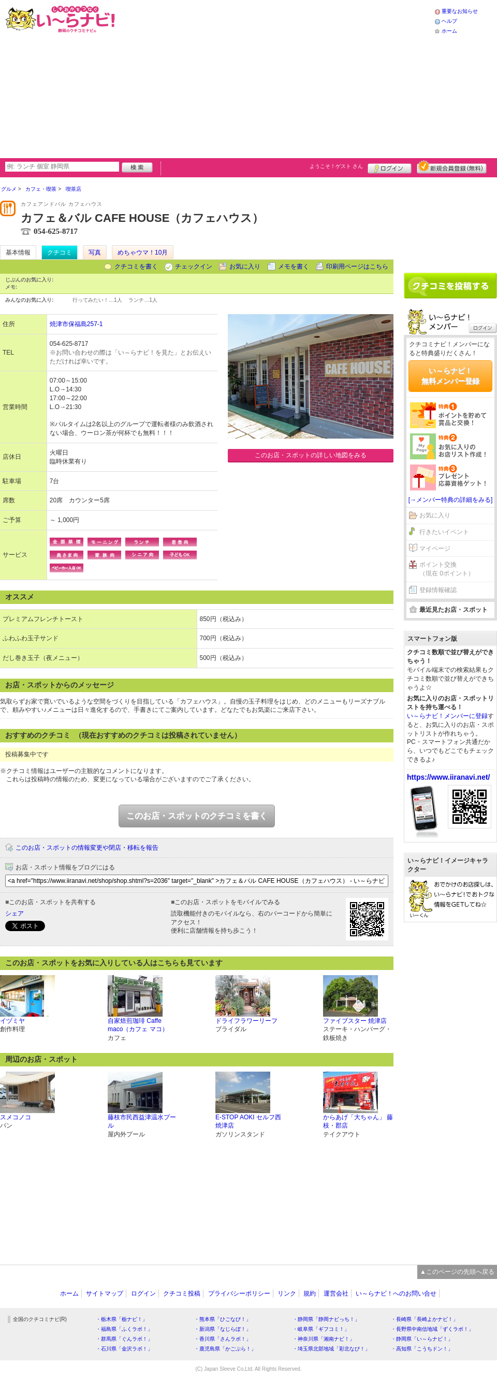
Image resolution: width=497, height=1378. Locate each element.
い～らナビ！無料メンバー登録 (450, 376)
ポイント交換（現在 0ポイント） (446, 569)
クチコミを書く (136, 266)
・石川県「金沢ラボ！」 (124, 1349)
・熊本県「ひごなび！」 (222, 1319)
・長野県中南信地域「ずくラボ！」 (432, 1329)
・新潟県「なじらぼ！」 (222, 1329)
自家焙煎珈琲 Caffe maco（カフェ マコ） (138, 1025)
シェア (14, 913)
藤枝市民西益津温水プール (142, 1122)
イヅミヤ (12, 1020)
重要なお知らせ (460, 11)
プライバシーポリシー (239, 1293)
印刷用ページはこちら (357, 266)
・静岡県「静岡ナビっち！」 (326, 1319)
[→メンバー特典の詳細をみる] (450, 499)
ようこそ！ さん (336, 166)
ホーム (449, 31)
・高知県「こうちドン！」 (422, 1349)
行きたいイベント (444, 532)
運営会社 (336, 1293)
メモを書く (293, 266)
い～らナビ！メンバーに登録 (447, 716)
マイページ (434, 548)
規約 (309, 1293)
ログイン (390, 167)
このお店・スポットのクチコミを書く (196, 815)
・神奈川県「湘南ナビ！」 (324, 1339)
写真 (95, 252)
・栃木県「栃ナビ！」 (122, 1319)
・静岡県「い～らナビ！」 (422, 1339)
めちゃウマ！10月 (143, 252)
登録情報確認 (438, 590)
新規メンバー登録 (452, 167)
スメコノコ (15, 1117)
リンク (286, 1293)
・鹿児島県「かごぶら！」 (225, 1349)
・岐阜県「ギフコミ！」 (321, 1329)
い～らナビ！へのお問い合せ (396, 1293)
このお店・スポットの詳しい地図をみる (311, 455)
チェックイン (193, 266)
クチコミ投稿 (181, 1293)
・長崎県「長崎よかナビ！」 (424, 1319)
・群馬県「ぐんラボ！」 (124, 1339)
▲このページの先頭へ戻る (457, 1271)
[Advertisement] (275, 77)
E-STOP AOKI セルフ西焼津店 (248, 1122)
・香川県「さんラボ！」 (222, 1339)
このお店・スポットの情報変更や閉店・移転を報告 (87, 847)
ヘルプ (449, 21)
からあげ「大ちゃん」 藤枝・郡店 (358, 1122)
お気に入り (244, 266)
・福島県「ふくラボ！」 (124, 1329)
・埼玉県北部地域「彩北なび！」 (331, 1349)
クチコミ (59, 252)
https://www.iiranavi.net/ (448, 777)
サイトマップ (104, 1293)
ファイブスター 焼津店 (355, 1020)
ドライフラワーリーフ (246, 1020)
